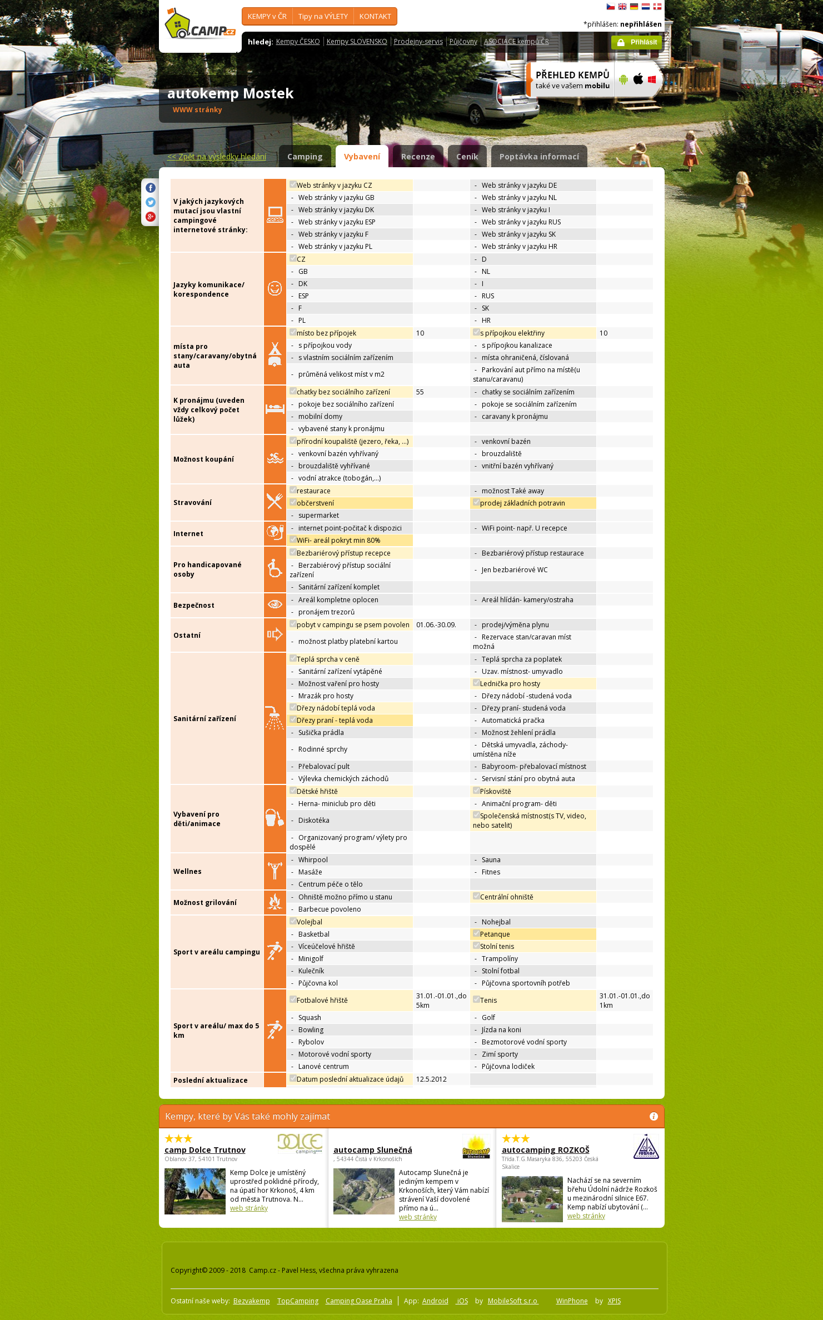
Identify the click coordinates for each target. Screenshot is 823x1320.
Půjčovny (463, 41)
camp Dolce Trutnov (212, 1149)
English (622, 7)
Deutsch (634, 7)
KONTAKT (375, 16)
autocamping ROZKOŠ (550, 1149)
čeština (610, 7)
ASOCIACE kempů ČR (516, 41)
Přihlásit (644, 42)
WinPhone (572, 1301)
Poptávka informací (539, 156)
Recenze (418, 156)
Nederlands (645, 7)
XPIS (614, 1301)
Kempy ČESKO (298, 41)
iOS (462, 1301)
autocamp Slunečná (381, 1149)
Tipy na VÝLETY (323, 16)
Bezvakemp (251, 1301)
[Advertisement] (711, 334)
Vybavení (362, 156)
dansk (657, 7)
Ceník (467, 156)
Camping (305, 156)
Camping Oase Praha (359, 1301)
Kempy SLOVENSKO (357, 41)
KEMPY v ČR (267, 16)
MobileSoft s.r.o (513, 1301)
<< (216, 156)
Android (435, 1301)
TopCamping (297, 1301)
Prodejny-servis (418, 41)
